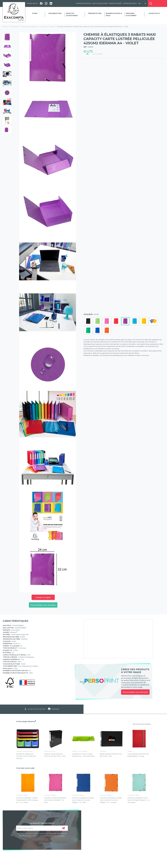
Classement (14, 26)
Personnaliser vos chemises (43, 605)
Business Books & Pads (114, 14)
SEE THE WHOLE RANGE (142, 724)
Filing (35, 13)
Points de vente (115, 3)
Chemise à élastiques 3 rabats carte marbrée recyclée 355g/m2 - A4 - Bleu (83, 800)
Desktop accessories (72, 14)
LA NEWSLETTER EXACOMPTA (42, 823)
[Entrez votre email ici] (42, 828)
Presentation (94, 13)
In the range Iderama (26, 721)
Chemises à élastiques (29, 26)
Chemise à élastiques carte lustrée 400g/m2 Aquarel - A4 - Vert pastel (139, 800)
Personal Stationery (131, 14)
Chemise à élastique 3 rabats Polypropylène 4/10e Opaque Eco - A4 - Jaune (27, 800)
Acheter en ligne (43, 597)
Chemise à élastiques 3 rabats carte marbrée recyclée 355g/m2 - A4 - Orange (111, 800)
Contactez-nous (130, 3)
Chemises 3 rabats (47, 26)
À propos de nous (83, 3)
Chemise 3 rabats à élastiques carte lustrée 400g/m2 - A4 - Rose (55, 800)
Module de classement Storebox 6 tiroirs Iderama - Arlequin (26, 756)
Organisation (54, 13)
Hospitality (154, 13)
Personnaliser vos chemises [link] (135, 692)
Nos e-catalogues (100, 3)
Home (5, 26)
